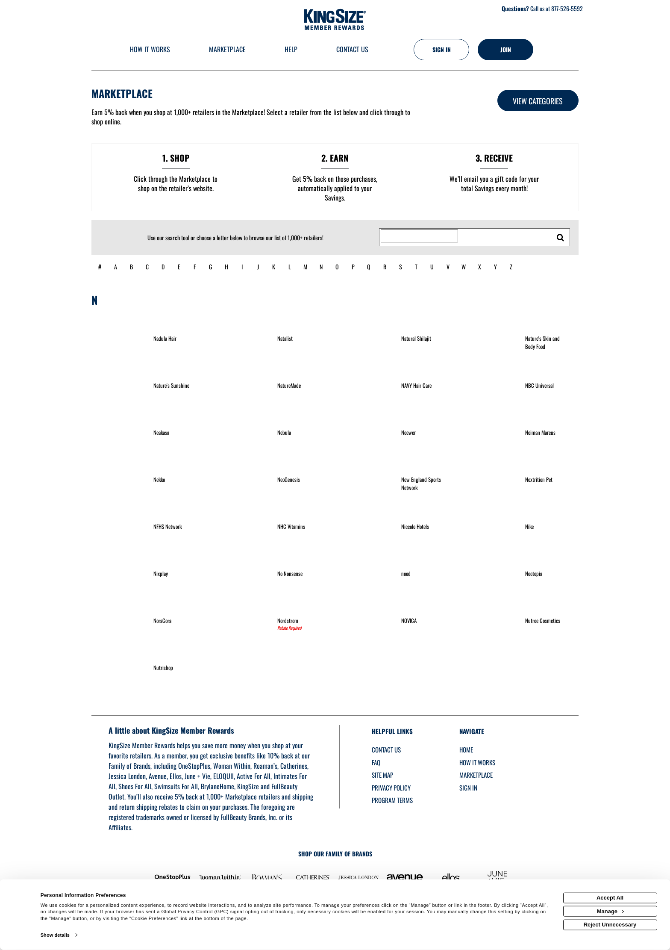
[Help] (291, 50)
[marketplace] (227, 50)
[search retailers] (560, 237)
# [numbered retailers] (99, 266)
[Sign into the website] (441, 49)
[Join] (505, 49)
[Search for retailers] (419, 236)
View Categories (538, 100)
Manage (610, 911)
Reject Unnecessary (610, 924)
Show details (55, 935)
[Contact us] (352, 50)
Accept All (610, 897)
